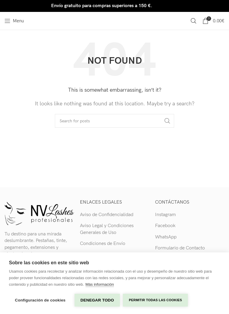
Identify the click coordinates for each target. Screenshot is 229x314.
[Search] (193, 21)
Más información (100, 284)
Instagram (165, 215)
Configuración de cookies (40, 300)
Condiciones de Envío (102, 243)
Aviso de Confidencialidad (106, 215)
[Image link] (39, 213)
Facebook (165, 226)
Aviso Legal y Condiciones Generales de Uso (107, 229)
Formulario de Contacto (180, 248)
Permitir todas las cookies (155, 300)
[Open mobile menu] (14, 21)
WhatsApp (166, 237)
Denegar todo (97, 300)
